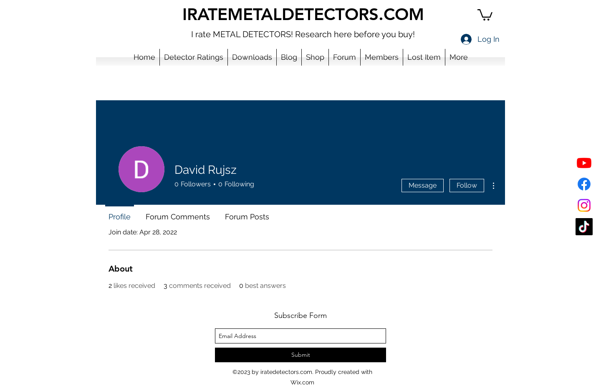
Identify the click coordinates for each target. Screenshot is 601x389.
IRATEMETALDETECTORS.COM (303, 14)
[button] (484, 14)
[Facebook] (584, 184)
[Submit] (300, 355)
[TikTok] (584, 226)
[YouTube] (584, 162)
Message (423, 185)
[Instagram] (584, 205)
